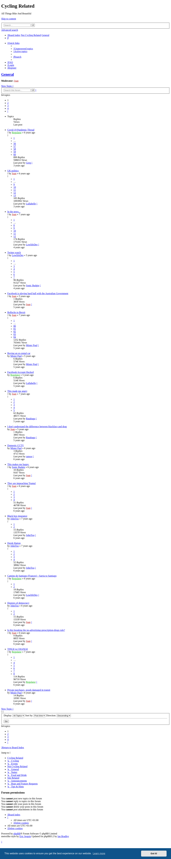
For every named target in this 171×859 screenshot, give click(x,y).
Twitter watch (14, 252)
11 (14, 190)
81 (14, 329)
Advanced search (9, 30)
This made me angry (17, 391)
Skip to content (8, 18)
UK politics (13, 170)
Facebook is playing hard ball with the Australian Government (37, 293)
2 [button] (8, 103)
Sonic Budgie (32, 285)
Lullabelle (31, 203)
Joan (16, 81)
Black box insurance (17, 516)
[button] (7, 111)
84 (14, 337)
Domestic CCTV (15, 445)
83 (14, 334)
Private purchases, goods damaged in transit (28, 690)
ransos (29, 456)
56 (14, 143)
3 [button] (8, 105)
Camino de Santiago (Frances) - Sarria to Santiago (31, 575)
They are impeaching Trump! (21, 483)
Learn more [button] (99, 853)
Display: (14, 715)
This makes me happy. (18, 464)
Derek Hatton (14, 543)
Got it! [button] (154, 853)
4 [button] (8, 108)
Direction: (58, 715)
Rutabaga (30, 418)
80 (14, 326)
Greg (28, 162)
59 (14, 151)
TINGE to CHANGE (17, 649)
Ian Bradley (63, 836)
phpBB (16, 833)
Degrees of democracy (18, 603)
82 (14, 331)
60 (14, 154)
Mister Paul (31, 345)
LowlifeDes (32, 244)
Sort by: (35, 715)
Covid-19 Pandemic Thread (20, 130)
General (7, 74)
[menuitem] (8, 38)
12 (14, 192)
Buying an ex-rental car (18, 353)
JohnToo (14, 518)
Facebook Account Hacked (20, 372)
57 (14, 146)
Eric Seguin (25, 836)
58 (14, 149)
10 (14, 187)
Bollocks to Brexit (16, 312)
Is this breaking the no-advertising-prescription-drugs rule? (36, 630)
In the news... (13, 211)
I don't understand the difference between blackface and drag (37, 426)
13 (14, 195)
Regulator (17, 132)
